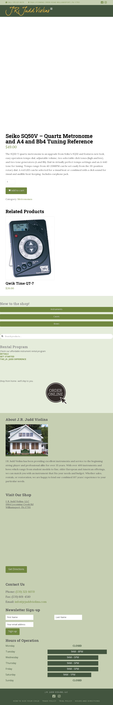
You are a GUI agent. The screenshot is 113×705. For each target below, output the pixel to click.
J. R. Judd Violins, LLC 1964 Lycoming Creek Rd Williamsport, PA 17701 (19, 504)
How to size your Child (26, 701)
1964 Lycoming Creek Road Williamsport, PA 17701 (54, 2)
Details (4, 353)
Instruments (56, 309)
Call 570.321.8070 (15, 2)
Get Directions (16, 569)
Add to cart (17, 190)
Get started (7, 356)
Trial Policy (65, 701)
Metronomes (24, 199)
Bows (56, 323)
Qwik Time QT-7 (20, 283)
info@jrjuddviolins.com (31, 602)
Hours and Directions (87, 701)
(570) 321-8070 (25, 591)
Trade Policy (49, 701)
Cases (56, 316)
